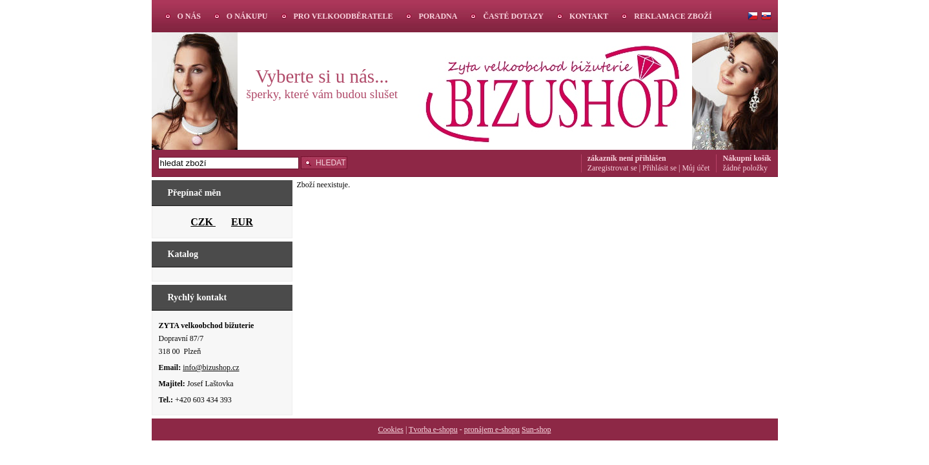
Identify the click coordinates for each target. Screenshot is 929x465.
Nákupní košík (746, 158)
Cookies (390, 429)
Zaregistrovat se (612, 167)
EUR (242, 221)
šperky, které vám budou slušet (322, 94)
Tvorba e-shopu (433, 429)
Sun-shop (536, 429)
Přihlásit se (659, 167)
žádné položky (745, 167)
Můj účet (696, 167)
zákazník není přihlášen (626, 158)
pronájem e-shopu (492, 429)
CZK (203, 221)
